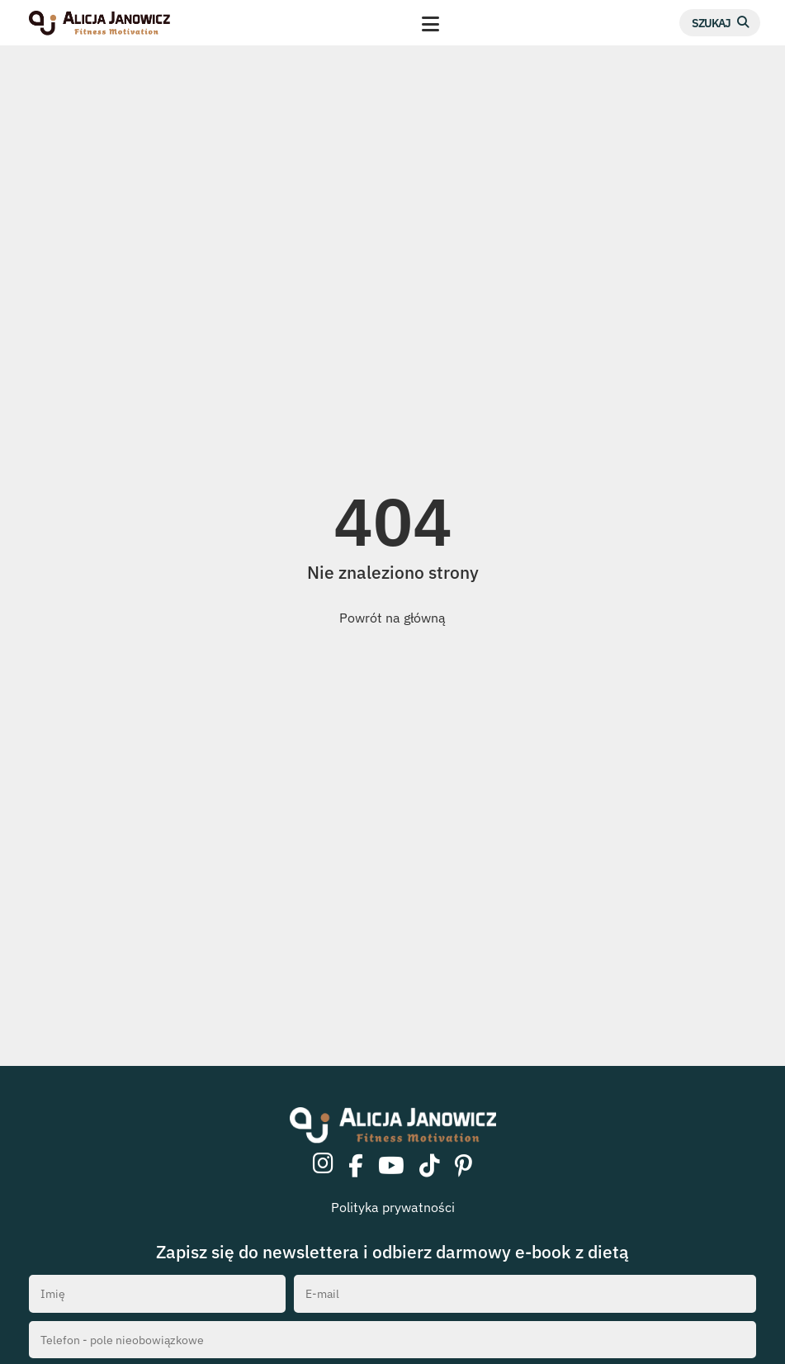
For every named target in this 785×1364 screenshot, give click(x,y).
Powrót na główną (392, 617)
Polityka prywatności (393, 1207)
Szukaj (711, 23)
